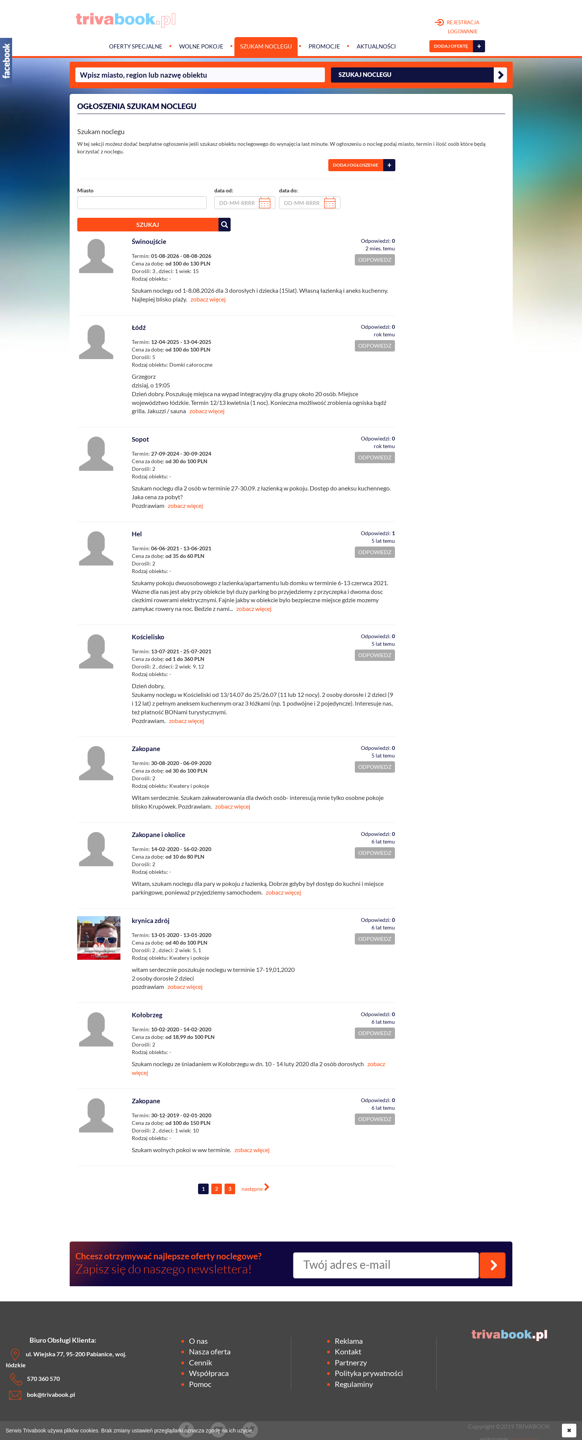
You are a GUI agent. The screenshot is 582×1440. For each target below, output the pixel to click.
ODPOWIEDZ (375, 259)
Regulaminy (354, 1383)
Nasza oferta (210, 1351)
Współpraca (209, 1373)
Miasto (85, 190)
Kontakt (348, 1351)
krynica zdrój (151, 921)
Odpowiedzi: (378, 240)
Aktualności (376, 46)
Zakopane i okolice (158, 835)
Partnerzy (351, 1362)
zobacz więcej (208, 299)
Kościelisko (148, 637)
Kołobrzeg (147, 1015)
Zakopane (146, 749)
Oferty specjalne (135, 46)
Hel (137, 534)
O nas (198, 1340)
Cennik (200, 1362)
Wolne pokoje (201, 46)
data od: (223, 190)
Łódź (139, 327)
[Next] (255, 1187)
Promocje (324, 46)
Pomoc (200, 1383)
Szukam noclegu (266, 46)
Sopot (140, 439)
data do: (288, 190)
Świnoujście (149, 241)
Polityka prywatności (369, 1373)
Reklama (349, 1340)
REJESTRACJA (457, 27)
